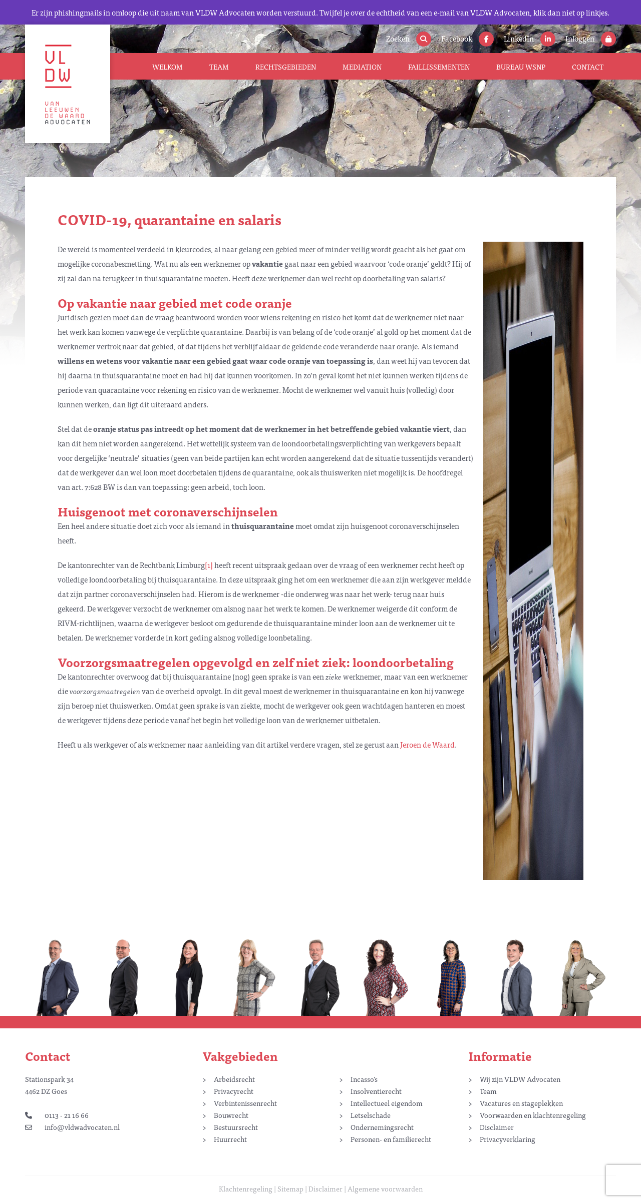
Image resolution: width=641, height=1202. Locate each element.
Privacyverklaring (507, 1138)
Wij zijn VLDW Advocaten (520, 1078)
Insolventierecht (376, 1090)
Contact (587, 66)
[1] (209, 564)
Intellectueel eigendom (387, 1102)
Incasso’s (364, 1078)
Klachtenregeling (245, 1188)
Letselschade (371, 1114)
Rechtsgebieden (285, 66)
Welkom (167, 66)
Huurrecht (230, 1138)
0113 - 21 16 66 (57, 1114)
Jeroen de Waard (427, 744)
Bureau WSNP (520, 66)
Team (219, 66)
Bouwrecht (231, 1114)
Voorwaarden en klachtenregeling (533, 1114)
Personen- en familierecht (391, 1138)
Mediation (362, 66)
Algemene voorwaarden (385, 1188)
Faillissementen (439, 66)
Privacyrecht (233, 1090)
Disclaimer (497, 1126)
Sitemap (290, 1188)
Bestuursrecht (236, 1126)
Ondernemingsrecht (382, 1126)
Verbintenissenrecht (245, 1102)
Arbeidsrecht (234, 1078)
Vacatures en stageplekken (521, 1102)
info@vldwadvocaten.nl (72, 1126)
